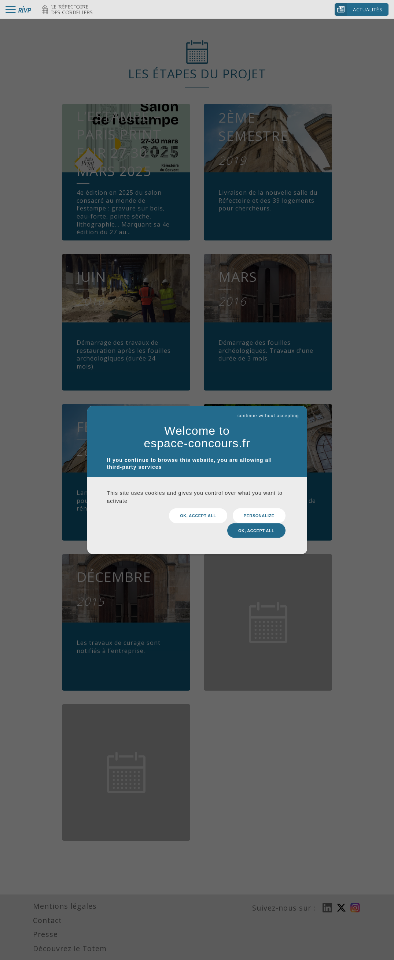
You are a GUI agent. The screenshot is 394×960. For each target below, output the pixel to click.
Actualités (368, 9)
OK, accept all (198, 515)
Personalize (259, 515)
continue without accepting (268, 415)
